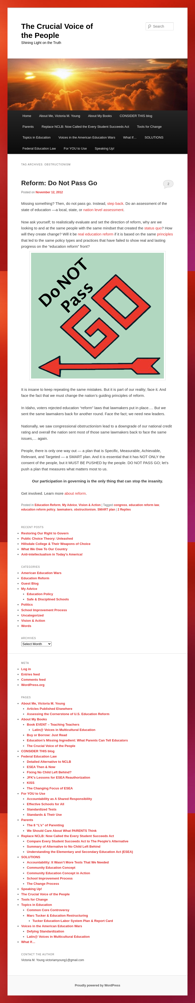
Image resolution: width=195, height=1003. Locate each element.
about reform (75, 493)
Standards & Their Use (44, 815)
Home (27, 116)
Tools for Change (149, 127)
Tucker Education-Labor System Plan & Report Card (73, 921)
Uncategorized (32, 615)
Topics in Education (37, 137)
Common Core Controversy (48, 910)
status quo (153, 228)
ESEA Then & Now (41, 767)
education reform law (144, 505)
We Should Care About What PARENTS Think (62, 831)
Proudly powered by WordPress (97, 985)
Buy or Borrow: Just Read (47, 735)
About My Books (100, 116)
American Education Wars (41, 573)
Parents (28, 127)
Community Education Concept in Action (58, 873)
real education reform (96, 234)
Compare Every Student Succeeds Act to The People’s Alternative (77, 841)
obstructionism (85, 509)
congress (120, 505)
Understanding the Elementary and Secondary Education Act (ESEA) (80, 852)
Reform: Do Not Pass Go (59, 183)
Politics (27, 604)
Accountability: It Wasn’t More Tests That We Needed (68, 862)
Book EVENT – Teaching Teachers (53, 724)
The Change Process (43, 884)
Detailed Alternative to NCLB (49, 762)
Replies (124, 509)
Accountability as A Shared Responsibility (59, 799)
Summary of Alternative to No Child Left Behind (63, 846)
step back (115, 203)
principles (165, 234)
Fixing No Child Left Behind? (49, 772)
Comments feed (33, 679)
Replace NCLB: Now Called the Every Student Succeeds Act (85, 127)
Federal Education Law (39, 148)
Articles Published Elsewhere (49, 709)
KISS (30, 783)
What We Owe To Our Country (44, 549)
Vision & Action (90, 505)
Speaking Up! (104, 148)
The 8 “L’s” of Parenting (45, 825)
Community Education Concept (51, 867)
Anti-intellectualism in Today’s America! (52, 554)
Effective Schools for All (45, 804)
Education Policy (40, 594)
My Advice (69, 505)
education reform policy (38, 509)
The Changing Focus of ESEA (50, 788)
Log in (26, 669)
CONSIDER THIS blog (136, 116)
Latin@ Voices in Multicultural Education (64, 730)
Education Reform (47, 505)
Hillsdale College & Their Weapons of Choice (55, 544)
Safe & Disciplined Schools (48, 599)
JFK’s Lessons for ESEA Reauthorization (58, 777)
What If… (130, 137)
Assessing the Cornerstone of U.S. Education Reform (68, 714)
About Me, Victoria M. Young (59, 116)
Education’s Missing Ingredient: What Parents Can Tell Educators (77, 740)
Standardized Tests (41, 809)
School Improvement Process (44, 610)
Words (26, 626)
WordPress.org (33, 685)
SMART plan (106, 509)
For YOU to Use (75, 148)
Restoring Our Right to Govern (45, 533)
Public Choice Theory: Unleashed (47, 538)
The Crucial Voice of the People (51, 746)
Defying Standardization (45, 931)
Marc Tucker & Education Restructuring (57, 915)
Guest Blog (30, 583)
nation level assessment (103, 210)
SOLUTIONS (154, 137)
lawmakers (64, 509)
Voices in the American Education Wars (86, 137)
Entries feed (30, 674)
